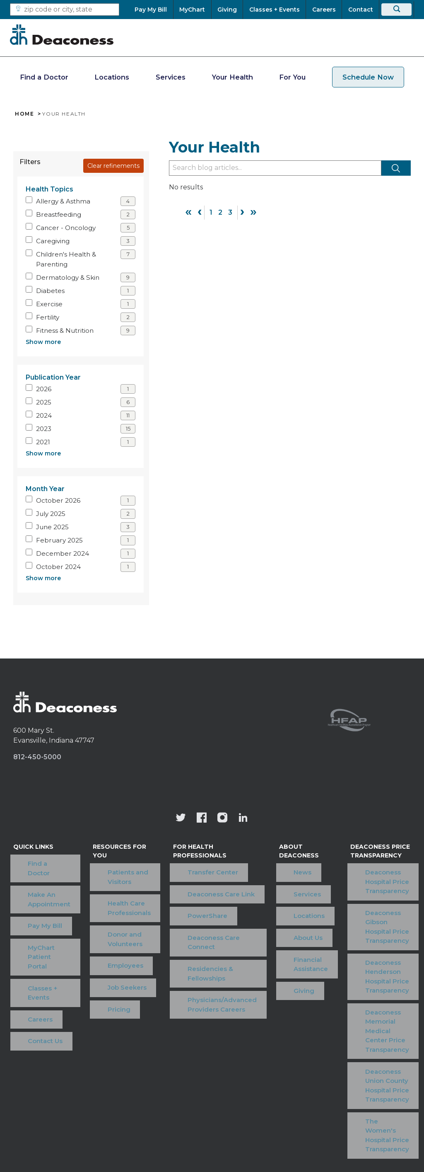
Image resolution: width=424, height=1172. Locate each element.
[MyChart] (192, 9)
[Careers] (324, 9)
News (269, 859)
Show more (43, 342)
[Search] (396, 9)
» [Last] (253, 211)
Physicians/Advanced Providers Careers (212, 954)
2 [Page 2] (220, 212)
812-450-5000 (37, 757)
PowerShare (197, 893)
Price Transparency (174, 1076)
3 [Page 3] (230, 212)
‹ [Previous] (200, 211)
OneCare (296, 1076)
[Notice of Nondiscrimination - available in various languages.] (212, 1097)
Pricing (106, 950)
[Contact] (360, 9)
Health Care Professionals (116, 885)
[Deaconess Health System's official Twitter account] (181, 818)
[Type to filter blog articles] (275, 167)
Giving (270, 922)
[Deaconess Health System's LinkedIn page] (243, 818)
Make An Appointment (34, 876)
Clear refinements (113, 166)
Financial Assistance (292, 909)
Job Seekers (114, 937)
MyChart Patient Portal (39, 911)
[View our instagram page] (222, 818)
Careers (25, 941)
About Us (274, 897)
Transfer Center (203, 868)
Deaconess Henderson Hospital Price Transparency (373, 930)
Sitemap (338, 1076)
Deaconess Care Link (211, 880)
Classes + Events (39, 928)
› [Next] (242, 211)
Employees (113, 924)
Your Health (232, 77)
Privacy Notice (243, 1076)
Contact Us (30, 953)
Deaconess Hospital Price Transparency (373, 872)
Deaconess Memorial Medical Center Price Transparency (376, 961)
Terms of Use (106, 1076)
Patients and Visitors (128, 868)
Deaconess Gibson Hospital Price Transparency (372, 899)
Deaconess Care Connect (204, 910)
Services (171, 77)
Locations (111, 77)
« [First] (188, 211)
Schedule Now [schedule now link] (368, 77)
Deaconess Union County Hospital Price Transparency (376, 993)
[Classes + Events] (274, 9)
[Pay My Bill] (154, 9)
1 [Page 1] (211, 212)
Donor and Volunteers (112, 907)
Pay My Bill (30, 894)
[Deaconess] (61, 34)
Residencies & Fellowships (200, 932)
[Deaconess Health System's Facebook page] (202, 818)
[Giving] (227, 9)
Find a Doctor (44, 77)
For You (292, 77)
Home (24, 113)
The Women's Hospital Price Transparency (364, 1024)
